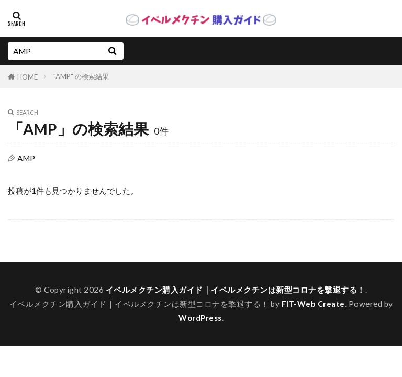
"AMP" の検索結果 (81, 76)
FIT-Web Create (313, 303)
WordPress (200, 318)
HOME (27, 76)
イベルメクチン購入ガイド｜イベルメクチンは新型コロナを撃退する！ (235, 289)
